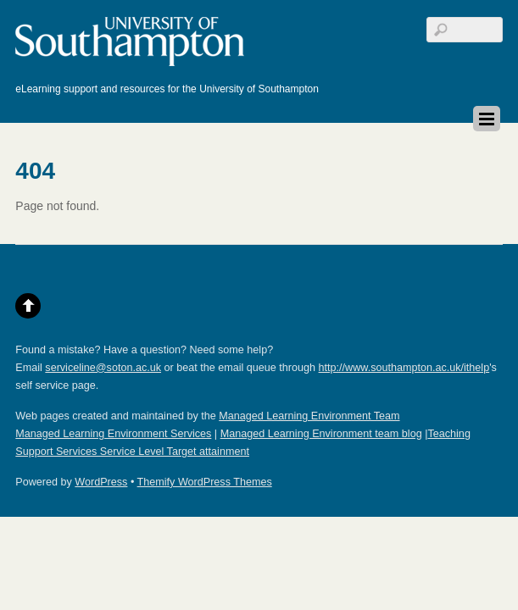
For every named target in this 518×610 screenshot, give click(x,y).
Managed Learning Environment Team (309, 416)
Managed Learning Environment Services (113, 434)
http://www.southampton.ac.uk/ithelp (404, 368)
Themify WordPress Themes (204, 482)
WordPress (101, 482)
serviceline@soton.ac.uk (103, 368)
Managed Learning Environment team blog (321, 434)
